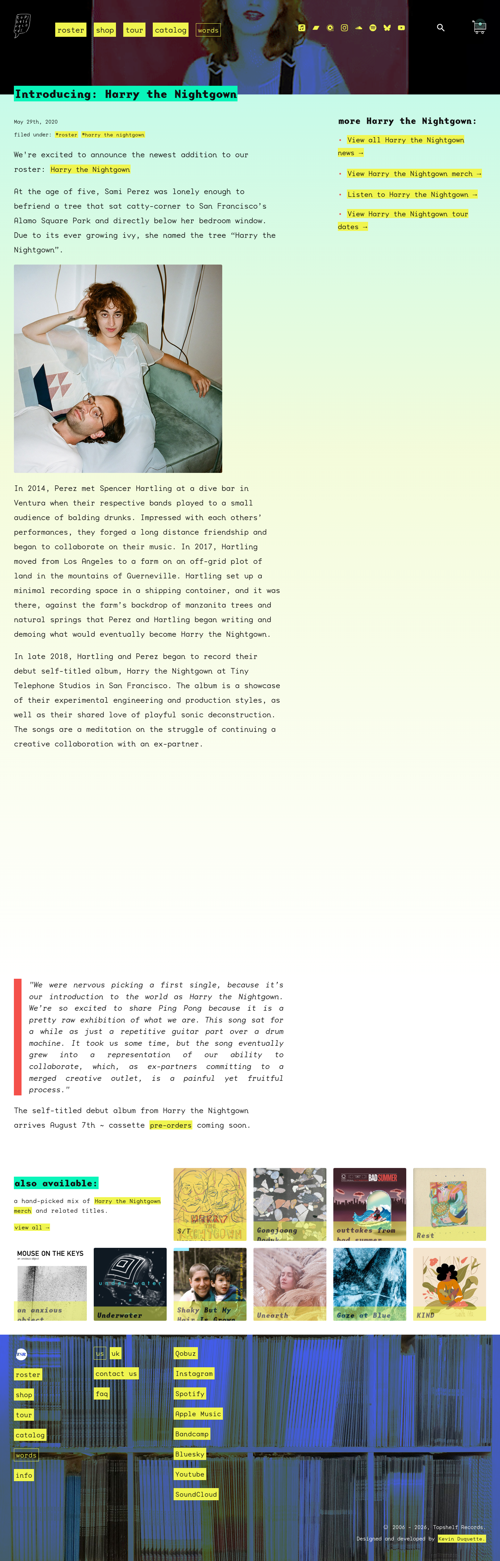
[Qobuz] (330, 28)
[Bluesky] (387, 28)
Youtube (191, 1474)
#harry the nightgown (113, 134)
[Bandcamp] (316, 28)
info (25, 1475)
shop (105, 30)
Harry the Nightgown (93, 169)
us (100, 1353)
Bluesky (191, 1454)
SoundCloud (197, 1494)
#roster (66, 134)
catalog (170, 30)
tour (134, 30)
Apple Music (200, 1413)
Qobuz (186, 1353)
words (209, 30)
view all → (34, 1227)
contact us (118, 1373)
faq (102, 1393)
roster (70, 30)
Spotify (191, 1393)
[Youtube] (401, 28)
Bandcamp (193, 1433)
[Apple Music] (302, 28)
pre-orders (172, 1125)
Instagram (195, 1373)
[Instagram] (344, 28)
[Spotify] (373, 28)
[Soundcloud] (359, 28)
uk (116, 1353)
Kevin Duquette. (462, 1538)
